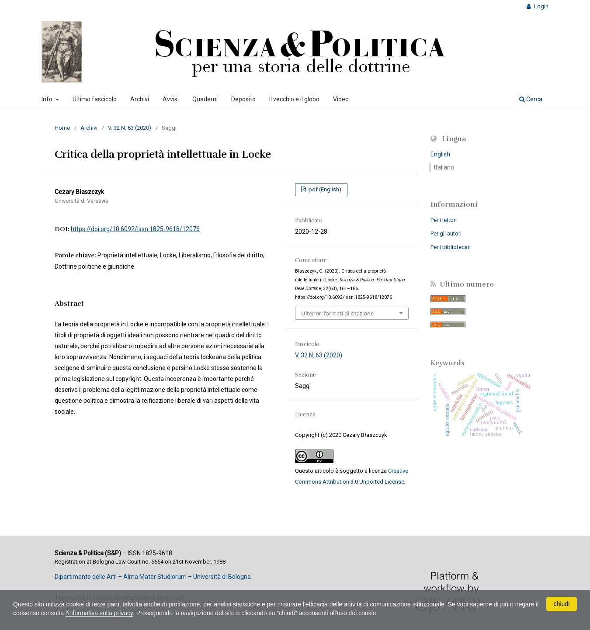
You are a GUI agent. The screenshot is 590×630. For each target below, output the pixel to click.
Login (540, 6)
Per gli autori (446, 233)
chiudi (562, 603)
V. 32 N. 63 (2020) (129, 128)
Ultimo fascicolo (95, 99)
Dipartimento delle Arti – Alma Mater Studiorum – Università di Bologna (153, 576)
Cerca (530, 99)
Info (48, 99)
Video (341, 99)
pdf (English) (324, 189)
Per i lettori (443, 220)
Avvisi (171, 99)
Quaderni (205, 99)
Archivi (139, 99)
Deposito (243, 99)
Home (62, 128)
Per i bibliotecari (450, 247)
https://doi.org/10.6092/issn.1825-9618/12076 (135, 228)
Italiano (444, 167)
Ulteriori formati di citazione (337, 313)
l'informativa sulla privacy (99, 612)
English (440, 154)
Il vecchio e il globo (294, 99)
